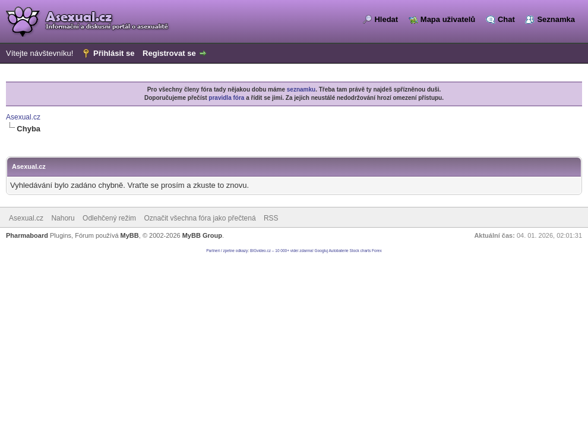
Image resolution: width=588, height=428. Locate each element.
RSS (271, 218)
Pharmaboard (27, 235)
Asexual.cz (23, 117)
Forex (377, 250)
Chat (506, 19)
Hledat (386, 19)
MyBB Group (202, 235)
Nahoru (62, 218)
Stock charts (360, 250)
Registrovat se (169, 53)
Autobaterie (338, 250)
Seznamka (556, 19)
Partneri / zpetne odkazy (227, 250)
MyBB (130, 235)
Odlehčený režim (109, 218)
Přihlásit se (113, 53)
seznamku (301, 89)
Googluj (321, 250)
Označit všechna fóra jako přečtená (199, 218)
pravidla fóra (226, 98)
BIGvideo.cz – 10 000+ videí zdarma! (282, 250)
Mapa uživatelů (448, 19)
